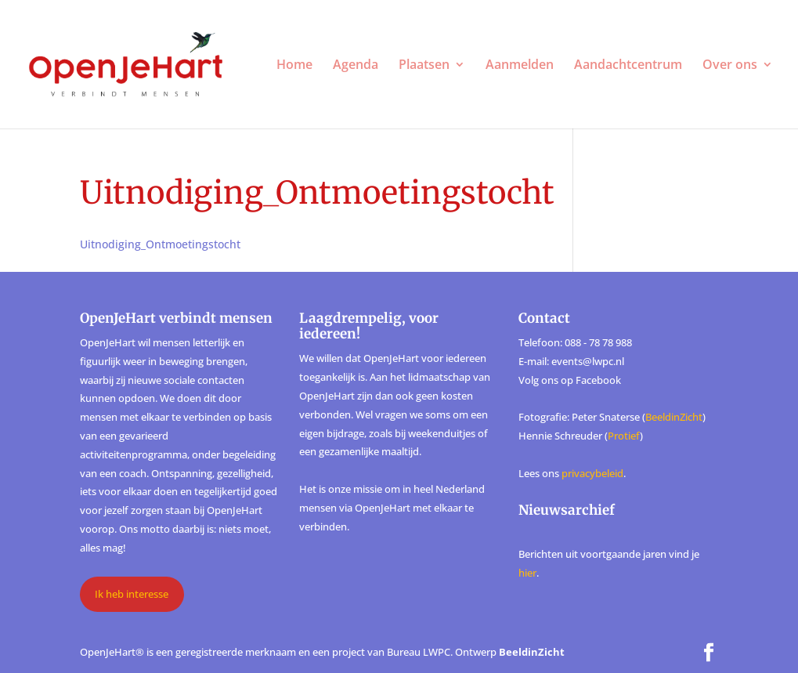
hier (527, 573)
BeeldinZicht (673, 417)
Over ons (729, 66)
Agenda (355, 66)
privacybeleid (592, 473)
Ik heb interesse (131, 594)
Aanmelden (520, 66)
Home (294, 66)
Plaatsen (424, 66)
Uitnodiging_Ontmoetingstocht (160, 244)
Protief (624, 436)
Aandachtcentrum (628, 66)
